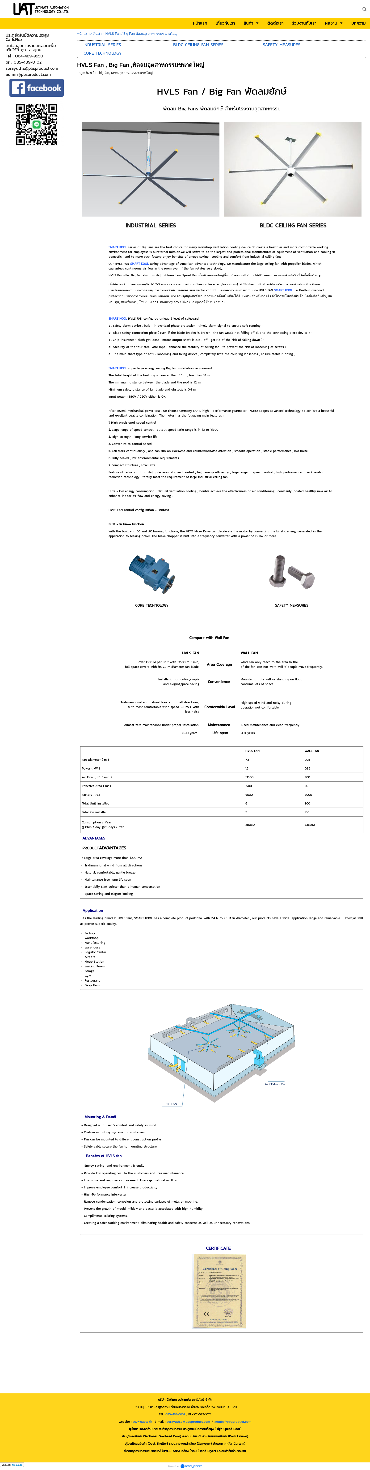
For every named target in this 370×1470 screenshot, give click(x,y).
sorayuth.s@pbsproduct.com (188, 1421)
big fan (104, 73)
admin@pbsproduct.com (233, 1421)
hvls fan (91, 73)
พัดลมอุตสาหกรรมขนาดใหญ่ (132, 73)
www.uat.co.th (142, 1421)
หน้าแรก (83, 33)
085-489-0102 (175, 1414)
